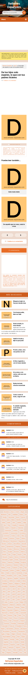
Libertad (24, 599)
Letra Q (9, 596)
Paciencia (10, 615)
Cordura (13, 535)
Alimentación (4, 514)
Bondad (24, 519)
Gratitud (18, 570)
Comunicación (7, 530)
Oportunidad (23, 612)
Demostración (14, 541)
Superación (11, 647)
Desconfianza (17, 543)
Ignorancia (9, 578)
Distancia (23, 551)
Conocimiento (5, 533)
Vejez (3, 652)
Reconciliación (6, 631)
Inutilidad (20, 586)
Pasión (19, 615)
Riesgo (13, 636)
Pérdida (5, 618)
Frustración (14, 567)
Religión (13, 634)
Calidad (3, 522)
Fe (25, 564)
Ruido (18, 636)
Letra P (4, 596)
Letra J (3, 594)
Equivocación (23, 559)
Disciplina (10, 551)
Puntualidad (19, 626)
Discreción (16, 551)
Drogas (14, 554)
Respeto (25, 634)
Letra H (19, 591)
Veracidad (15, 652)
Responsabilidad (7, 636)
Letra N (19, 594)
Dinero (4, 551)
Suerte (23, 644)
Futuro (25, 567)
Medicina (19, 604)
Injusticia (11, 583)
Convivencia (7, 535)
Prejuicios (22, 620)
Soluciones (5, 644)
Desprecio (24, 546)
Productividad (21, 623)
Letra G (14, 591)
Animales (5, 517)
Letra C (19, 588)
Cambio (8, 522)
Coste (18, 535)
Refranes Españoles (14, 5)
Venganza (8, 652)
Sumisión (4, 647)
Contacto (20, 672)
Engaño (11, 559)
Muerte (23, 607)
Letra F (9, 591)
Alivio (9, 514)
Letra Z (18, 599)
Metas (24, 604)
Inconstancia (5, 580)
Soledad (22, 641)
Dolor (9, 554)
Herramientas (19, 572)
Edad (24, 554)
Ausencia (23, 517)
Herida (13, 572)
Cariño (13, 522)
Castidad (19, 522)
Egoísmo (11, 557)
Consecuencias (14, 533)
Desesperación (10, 546)
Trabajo (4, 649)
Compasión (13, 527)
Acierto (17, 511)
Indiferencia (12, 580)
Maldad (21, 602)
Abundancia (6, 511)
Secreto (22, 639)
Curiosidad (5, 538)
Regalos (3, 634)
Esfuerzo (4, 562)
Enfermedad (5, 559)
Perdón (10, 618)
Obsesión (11, 612)
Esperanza (10, 562)
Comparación (21, 525)
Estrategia (17, 562)
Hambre (8, 572)
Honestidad (9, 575)
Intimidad (23, 583)
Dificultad (23, 549)
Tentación (17, 647)
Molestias (17, 607)
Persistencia (22, 618)
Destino (5, 549)
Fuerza (20, 567)
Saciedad (12, 639)
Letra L (8, 594)
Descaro (10, 543)
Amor (26, 514)
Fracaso (9, 567)
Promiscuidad (4, 626)
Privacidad (13, 623)
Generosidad (5, 570)
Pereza (15, 618)
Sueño (18, 644)
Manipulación (5, 604)
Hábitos (2, 572)
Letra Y (13, 599)
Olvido (17, 612)
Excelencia (23, 562)
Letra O (24, 594)
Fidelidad (3, 567)
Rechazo (17, 628)
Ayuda (8, 519)
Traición (9, 649)
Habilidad (23, 570)
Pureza (25, 626)
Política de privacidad (18, 670)
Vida (25, 652)
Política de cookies (10, 672)
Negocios (16, 610)
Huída (19, 575)
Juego (24, 586)
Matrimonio (12, 604)
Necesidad (9, 610)
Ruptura (23, 636)
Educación (5, 557)
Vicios (20, 652)
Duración (20, 554)
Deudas (10, 549)
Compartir (6, 527)
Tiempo (23, 647)
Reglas (8, 634)
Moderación (11, 607)
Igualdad (16, 578)
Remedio (19, 634)
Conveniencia (22, 533)
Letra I (23, 591)
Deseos (3, 546)
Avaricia (3, 519)
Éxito (3, 564)
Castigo (24, 522)
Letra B (14, 588)
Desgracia (17, 546)
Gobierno (12, 570)
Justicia (4, 588)
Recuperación (21, 631)
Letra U (3, 599)
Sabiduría (6, 639)
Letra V (8, 599)
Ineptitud (19, 580)
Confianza (15, 530)
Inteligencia (17, 583)
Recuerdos (14, 631)
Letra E (4, 591)
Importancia (22, 578)
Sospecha (12, 644)
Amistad (21, 514)
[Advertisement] (14, 36)
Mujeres (4, 610)
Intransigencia (12, 586)
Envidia (16, 559)
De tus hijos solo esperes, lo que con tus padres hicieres (13, 75)
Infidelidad (4, 583)
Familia (21, 564)
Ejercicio (17, 557)
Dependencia (22, 541)
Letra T (24, 596)
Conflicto (21, 530)
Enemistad (23, 557)
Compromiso (21, 527)
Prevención (6, 623)
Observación (5, 612)
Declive (18, 538)
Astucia (17, 517)
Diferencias (16, 549)
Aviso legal (7, 670)
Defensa (23, 538)
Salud (17, 639)
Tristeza (14, 649)
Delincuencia (6, 541)
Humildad (25, 575)
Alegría (22, 511)
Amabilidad (15, 514)
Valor (25, 649)
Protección (11, 626)
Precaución (16, 620)
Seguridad (6, 641)
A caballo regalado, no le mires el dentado (19, 408)
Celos (4, 525)
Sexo (11, 641)
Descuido (24, 543)
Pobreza (5, 620)
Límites (5, 602)
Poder (10, 620)
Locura (16, 602)
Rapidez (3, 628)
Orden (4, 615)
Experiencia (9, 564)
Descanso (4, 543)
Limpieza (11, 602)
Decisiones (11, 538)
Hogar (25, 572)
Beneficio (19, 519)
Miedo (4, 607)
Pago (15, 615)
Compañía (14, 525)
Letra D (24, 588)
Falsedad (16, 564)
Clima (9, 525)
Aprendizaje (11, 517)
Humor (4, 578)
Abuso (12, 511)
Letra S (19, 596)
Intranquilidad (5, 586)
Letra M (14, 594)
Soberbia (16, 641)
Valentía (20, 649)
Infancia (24, 580)
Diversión (4, 554)
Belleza (13, 519)
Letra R (14, 596)
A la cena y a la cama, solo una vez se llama (19, 374)
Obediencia (23, 610)
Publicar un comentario (10, 80)
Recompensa (24, 628)
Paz (24, 615)
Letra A (9, 588)
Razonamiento (10, 628)
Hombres (3, 575)
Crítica (22, 535)
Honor (15, 575)
